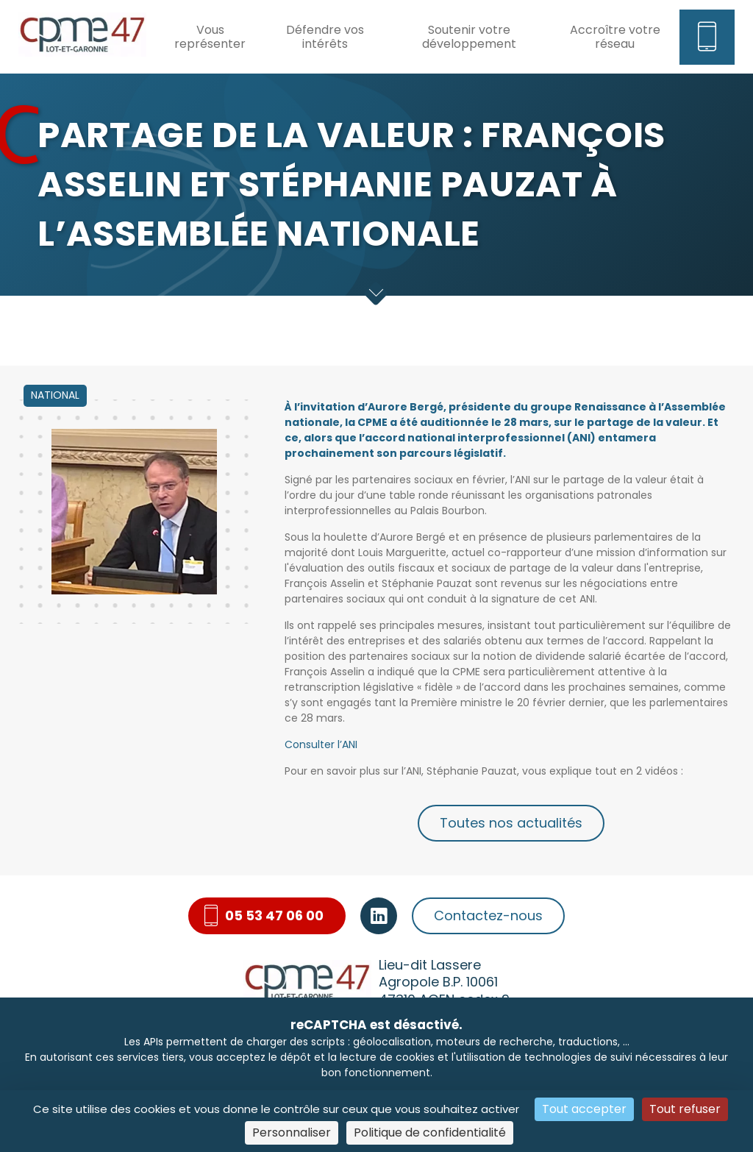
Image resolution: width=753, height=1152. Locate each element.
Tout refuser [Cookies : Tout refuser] (685, 1109)
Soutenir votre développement (469, 36)
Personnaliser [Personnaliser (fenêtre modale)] (291, 1132)
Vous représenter (210, 36)
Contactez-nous (488, 915)
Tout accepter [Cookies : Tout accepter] (584, 1109)
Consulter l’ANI (321, 744)
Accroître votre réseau (615, 36)
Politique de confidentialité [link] (430, 1132)
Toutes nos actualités (511, 823)
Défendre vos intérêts (325, 36)
